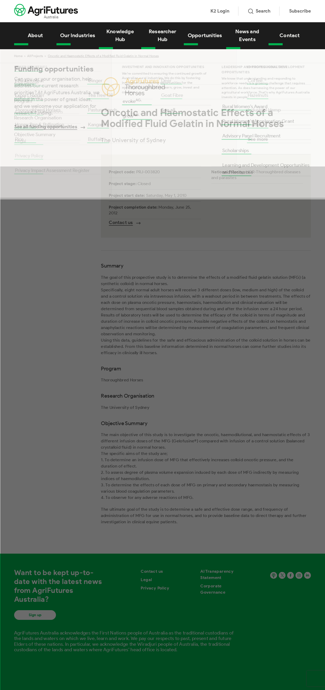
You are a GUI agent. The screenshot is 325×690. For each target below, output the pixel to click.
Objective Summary (34, 134)
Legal (146, 579)
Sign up (35, 615)
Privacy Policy (155, 588)
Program (23, 101)
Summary (24, 84)
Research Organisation (38, 118)
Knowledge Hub (120, 35)
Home (18, 56)
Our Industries (77, 35)
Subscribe (300, 11)
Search (259, 11)
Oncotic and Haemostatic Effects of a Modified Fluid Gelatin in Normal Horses (103, 56)
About (35, 35)
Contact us (152, 571)
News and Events (247, 35)
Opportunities (205, 35)
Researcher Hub (162, 35)
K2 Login (219, 11)
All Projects (35, 56)
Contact (290, 35)
